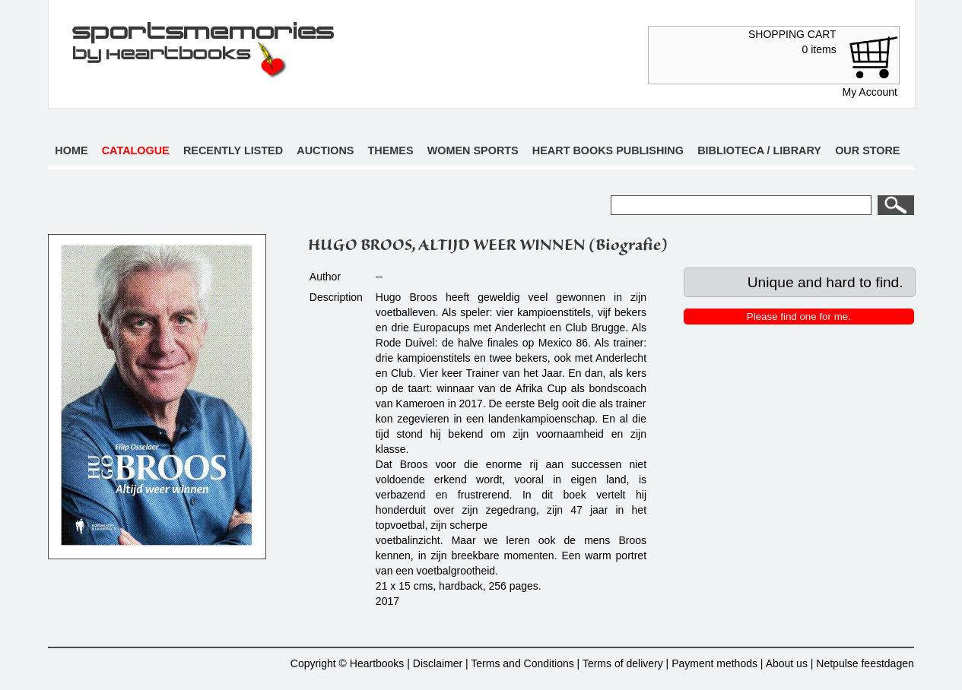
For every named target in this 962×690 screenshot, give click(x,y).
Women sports (473, 150)
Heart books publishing (608, 150)
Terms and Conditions (522, 663)
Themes (391, 150)
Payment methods (714, 663)
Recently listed (233, 150)
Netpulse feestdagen (864, 663)
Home (71, 150)
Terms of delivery (623, 663)
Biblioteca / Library (759, 150)
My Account (870, 92)
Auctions (325, 150)
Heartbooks (377, 663)
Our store (867, 150)
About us (787, 663)
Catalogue (136, 150)
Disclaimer (437, 663)
